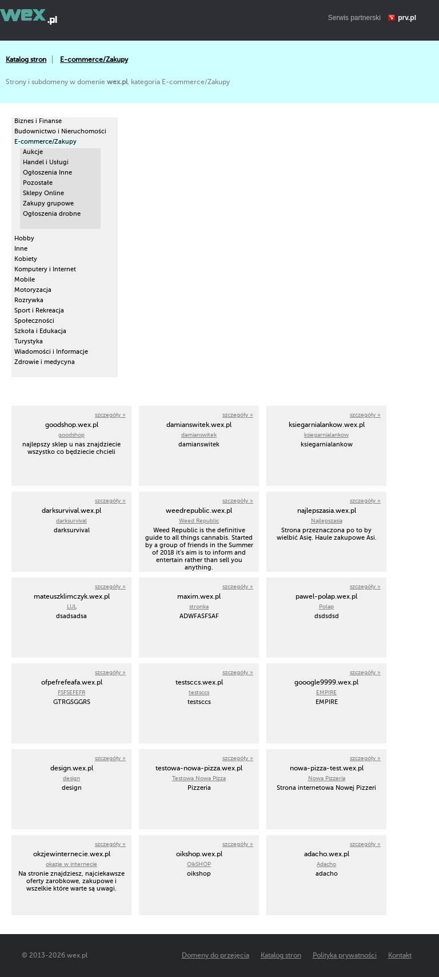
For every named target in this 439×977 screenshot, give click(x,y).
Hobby (24, 238)
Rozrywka (28, 300)
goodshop (71, 435)
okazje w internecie (71, 864)
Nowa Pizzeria (326, 778)
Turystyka (28, 341)
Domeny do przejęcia (215, 955)
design (71, 778)
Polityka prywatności (345, 955)
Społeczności (34, 321)
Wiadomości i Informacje (51, 351)
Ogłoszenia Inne (47, 172)
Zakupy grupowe (48, 203)
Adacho (326, 864)
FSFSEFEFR (71, 692)
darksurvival (71, 520)
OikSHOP (199, 864)
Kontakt (400, 955)
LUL (72, 606)
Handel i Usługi (46, 162)
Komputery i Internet (45, 269)
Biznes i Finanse (38, 121)
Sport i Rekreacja (39, 310)
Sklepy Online (43, 193)
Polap (326, 606)
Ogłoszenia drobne (52, 213)
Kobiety (25, 259)
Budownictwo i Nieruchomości (60, 131)
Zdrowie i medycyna (44, 362)
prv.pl (407, 18)
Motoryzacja (32, 290)
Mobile (24, 279)
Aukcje (33, 152)
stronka (199, 606)
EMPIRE (326, 692)
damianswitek (199, 435)
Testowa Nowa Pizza (199, 778)
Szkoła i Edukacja (40, 331)
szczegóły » (110, 415)
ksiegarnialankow (326, 435)
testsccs (199, 692)
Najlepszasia (326, 520)
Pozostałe (38, 183)
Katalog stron (26, 60)
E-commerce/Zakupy (94, 60)
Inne (20, 248)
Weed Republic (199, 520)
